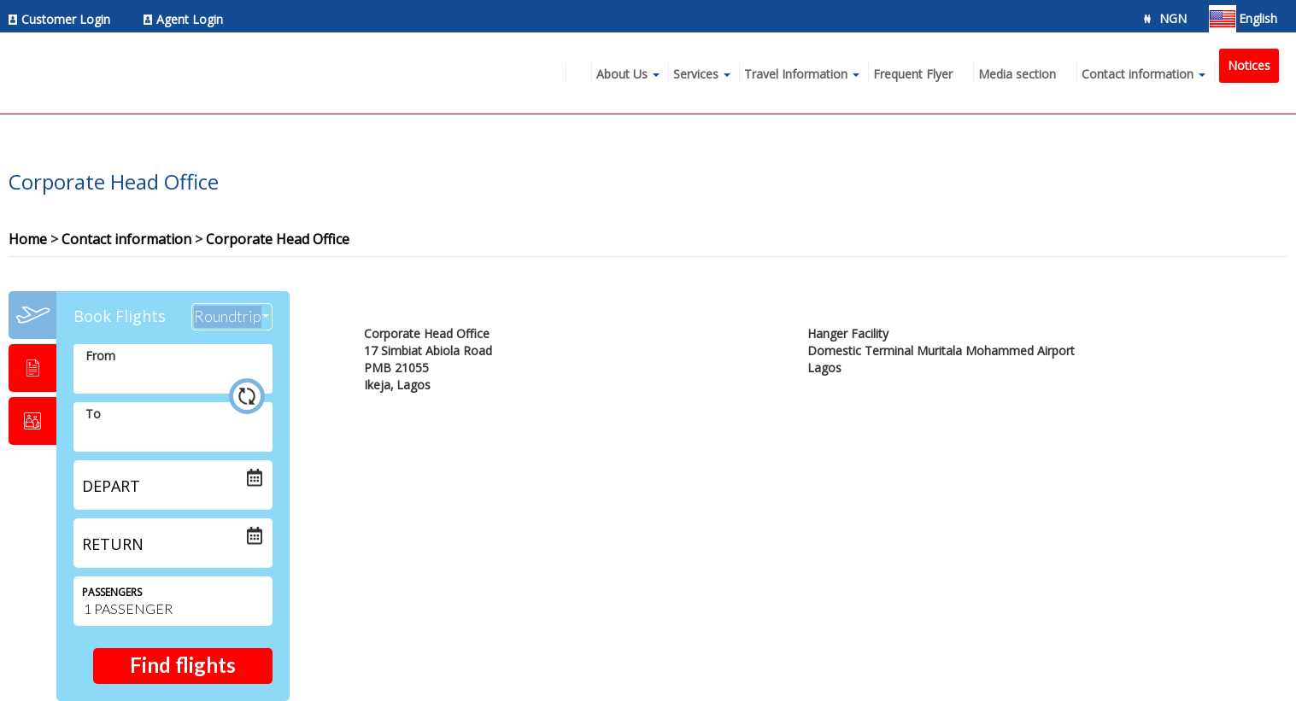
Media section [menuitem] (1017, 74)
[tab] (32, 315)
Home (28, 239)
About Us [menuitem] (622, 74)
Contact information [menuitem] (1137, 74)
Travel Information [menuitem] (795, 74)
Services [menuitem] (695, 74)
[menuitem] (64, 19)
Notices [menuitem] (1249, 65)
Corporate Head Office (277, 239)
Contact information (126, 239)
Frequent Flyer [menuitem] (913, 74)
